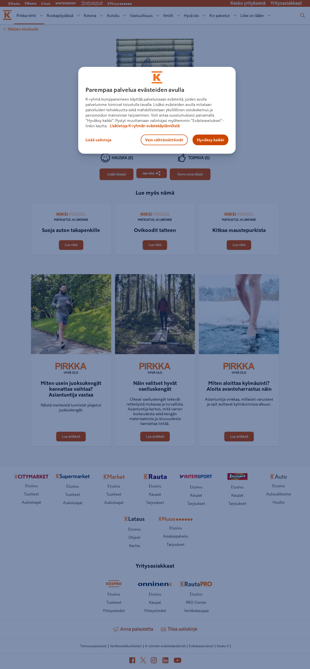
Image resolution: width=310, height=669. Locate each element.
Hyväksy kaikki (210, 140)
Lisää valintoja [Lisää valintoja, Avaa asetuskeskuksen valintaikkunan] (98, 140)
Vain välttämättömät (164, 140)
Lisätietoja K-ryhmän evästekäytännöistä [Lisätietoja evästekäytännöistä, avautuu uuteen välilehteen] (144, 126)
